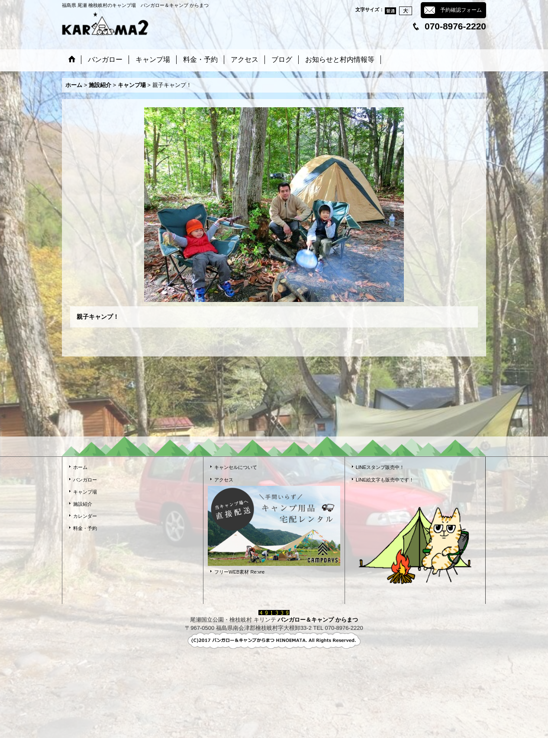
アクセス (223, 479)
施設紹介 (82, 504)
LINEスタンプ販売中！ (380, 467)
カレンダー (85, 516)
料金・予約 (85, 528)
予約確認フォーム (461, 10)
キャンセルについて (235, 467)
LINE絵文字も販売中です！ (385, 479)
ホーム (80, 467)
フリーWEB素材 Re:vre (239, 571)
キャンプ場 (85, 491)
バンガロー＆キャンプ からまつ (317, 619)
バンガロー (85, 479)
